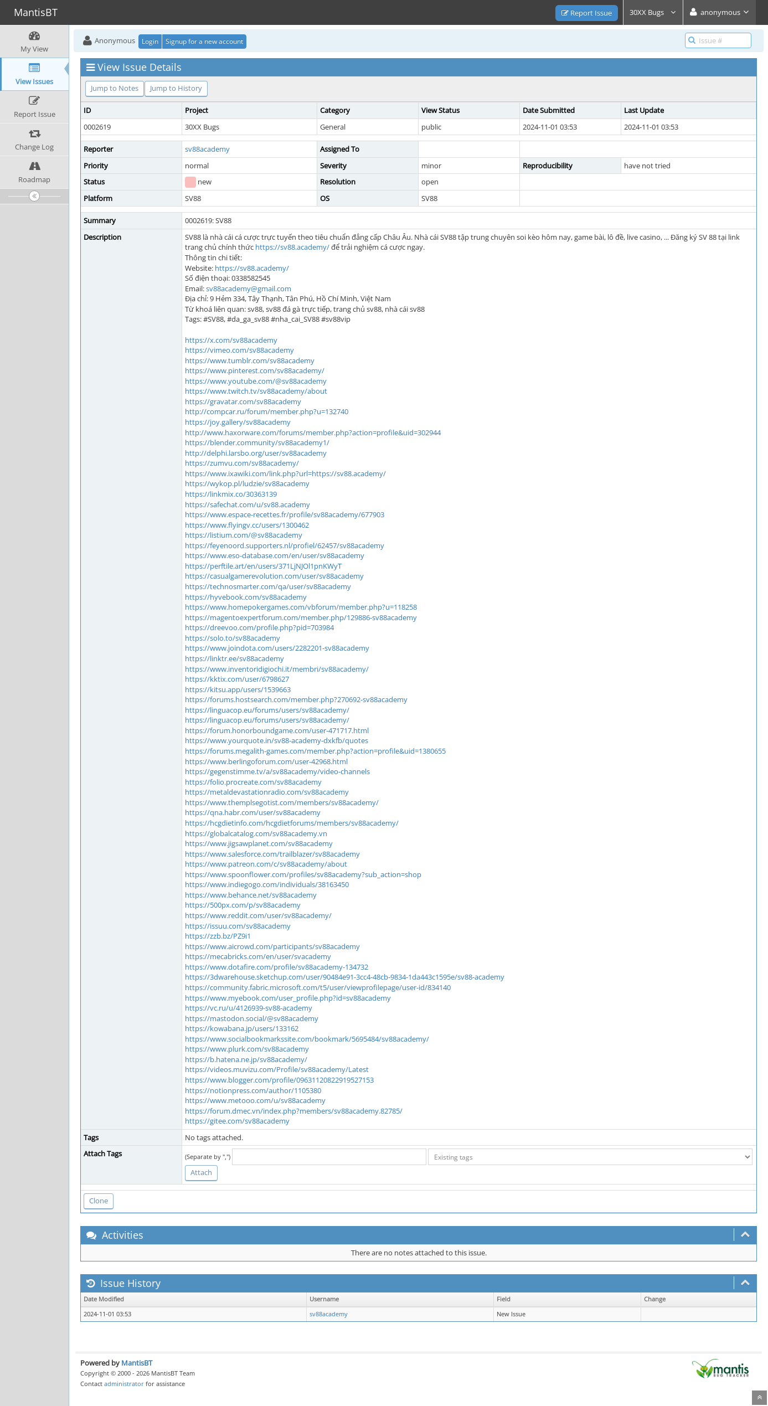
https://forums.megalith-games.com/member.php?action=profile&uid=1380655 (315, 751)
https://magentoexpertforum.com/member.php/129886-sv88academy (301, 617)
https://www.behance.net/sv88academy (251, 895)
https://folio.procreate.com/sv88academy (253, 782)
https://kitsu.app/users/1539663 (238, 689)
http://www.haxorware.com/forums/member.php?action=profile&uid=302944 (313, 432)
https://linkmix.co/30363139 (231, 494)
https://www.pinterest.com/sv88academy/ (254, 370)
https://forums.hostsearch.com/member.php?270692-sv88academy (296, 699)
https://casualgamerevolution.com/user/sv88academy (274, 576)
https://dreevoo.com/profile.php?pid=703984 (259, 627)
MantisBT (136, 1363)
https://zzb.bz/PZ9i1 (218, 936)
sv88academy (207, 149)
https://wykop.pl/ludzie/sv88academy (247, 483)
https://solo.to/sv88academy (232, 638)
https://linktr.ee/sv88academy (234, 658)
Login (150, 41)
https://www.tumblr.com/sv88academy (250, 360)
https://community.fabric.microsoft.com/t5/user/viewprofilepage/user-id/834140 (318, 987)
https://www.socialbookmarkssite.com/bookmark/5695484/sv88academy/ (307, 1039)
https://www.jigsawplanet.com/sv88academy (259, 843)
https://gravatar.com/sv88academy (243, 401)
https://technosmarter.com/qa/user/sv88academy (268, 586)
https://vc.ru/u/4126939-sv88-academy (248, 1008)
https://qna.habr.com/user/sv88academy (253, 812)
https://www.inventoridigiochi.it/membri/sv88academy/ (277, 669)
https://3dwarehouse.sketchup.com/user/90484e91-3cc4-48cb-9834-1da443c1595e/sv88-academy (344, 977)
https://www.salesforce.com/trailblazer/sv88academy (272, 854)
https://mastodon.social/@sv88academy (251, 1018)
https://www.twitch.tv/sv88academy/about (256, 391)
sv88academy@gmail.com (248, 288)
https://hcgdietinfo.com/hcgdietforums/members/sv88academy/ (292, 823)
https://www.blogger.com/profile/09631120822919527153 (279, 1080)
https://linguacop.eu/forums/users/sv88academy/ (267, 710)
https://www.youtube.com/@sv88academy (256, 381)
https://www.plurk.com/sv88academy (247, 1049)
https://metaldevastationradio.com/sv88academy (267, 792)
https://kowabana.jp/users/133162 (241, 1028)
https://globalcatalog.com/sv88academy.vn (256, 833)
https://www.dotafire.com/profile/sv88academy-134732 (276, 967)
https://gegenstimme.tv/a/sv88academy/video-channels (277, 771)
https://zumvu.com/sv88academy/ (242, 463)
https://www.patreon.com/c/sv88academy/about (266, 864)
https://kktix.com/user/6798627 (237, 679)
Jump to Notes (114, 88)
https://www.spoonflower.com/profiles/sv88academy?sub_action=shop (303, 874)
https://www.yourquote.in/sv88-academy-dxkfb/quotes (276, 740)
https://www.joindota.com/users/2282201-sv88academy (277, 648)
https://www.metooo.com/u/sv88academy (255, 1100)
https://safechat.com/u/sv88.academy (247, 504)
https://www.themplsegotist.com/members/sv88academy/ (282, 802)
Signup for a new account (204, 41)
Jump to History (176, 88)
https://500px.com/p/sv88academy (243, 905)
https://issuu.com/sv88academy (238, 926)
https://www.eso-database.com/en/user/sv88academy (274, 555)
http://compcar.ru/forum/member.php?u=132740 (266, 411)
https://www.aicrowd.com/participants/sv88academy (272, 946)
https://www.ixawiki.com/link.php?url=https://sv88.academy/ (285, 473)
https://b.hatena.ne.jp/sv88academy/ (246, 1059)
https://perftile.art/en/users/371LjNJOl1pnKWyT (263, 566)
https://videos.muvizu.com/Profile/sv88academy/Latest (277, 1069)
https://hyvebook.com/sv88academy (246, 597)
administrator (124, 1383)
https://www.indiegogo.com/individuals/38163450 (267, 884)
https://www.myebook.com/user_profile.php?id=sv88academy (288, 998)
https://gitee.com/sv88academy (237, 1121)
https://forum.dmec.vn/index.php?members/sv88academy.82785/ (294, 1111)
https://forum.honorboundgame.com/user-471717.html (277, 730)
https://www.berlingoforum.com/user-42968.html (266, 761)
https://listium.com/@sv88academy (243, 535)
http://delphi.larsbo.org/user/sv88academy (256, 453)
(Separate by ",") (207, 1156)
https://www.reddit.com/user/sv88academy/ (258, 915)
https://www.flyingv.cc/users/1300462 (247, 525)
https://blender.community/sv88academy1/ (257, 442)
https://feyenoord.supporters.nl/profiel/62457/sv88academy (284, 545)
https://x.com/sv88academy (231, 340)
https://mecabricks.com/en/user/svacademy (258, 956)
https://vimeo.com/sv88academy (239, 350)
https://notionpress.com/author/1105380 (253, 1090)
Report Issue (586, 13)
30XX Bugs (653, 12)
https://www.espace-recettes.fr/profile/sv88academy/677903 (284, 514)
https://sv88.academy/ (292, 247)
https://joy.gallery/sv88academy (238, 422)
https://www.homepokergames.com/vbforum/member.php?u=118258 (301, 607)
